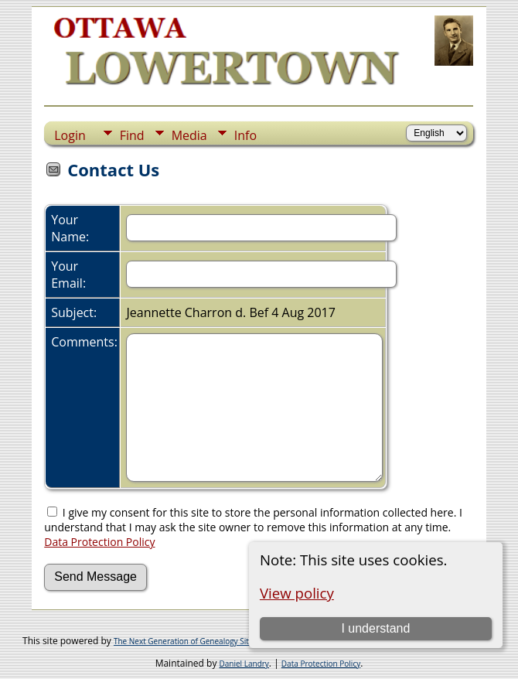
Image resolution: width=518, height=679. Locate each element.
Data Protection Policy (99, 541)
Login (70, 135)
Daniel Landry (244, 663)
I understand (375, 628)
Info (245, 135)
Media (189, 135)
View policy (297, 592)
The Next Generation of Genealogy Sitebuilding (198, 641)
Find (132, 135)
